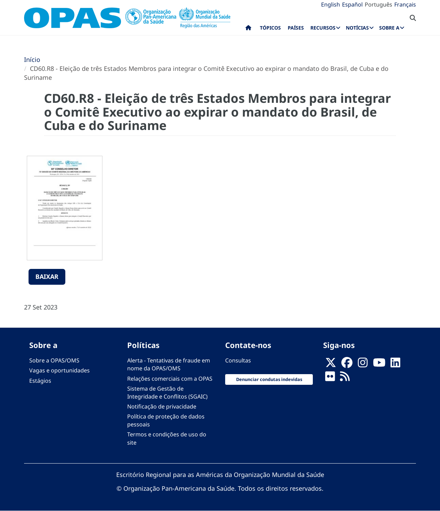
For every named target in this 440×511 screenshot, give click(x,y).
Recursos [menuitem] (323, 27)
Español (352, 4)
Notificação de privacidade (161, 406)
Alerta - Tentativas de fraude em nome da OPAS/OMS (168, 364)
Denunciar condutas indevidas (269, 379)
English (330, 4)
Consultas (238, 360)
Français (405, 4)
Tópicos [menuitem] (270, 27)
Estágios (40, 380)
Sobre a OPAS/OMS (54, 360)
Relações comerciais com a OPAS (169, 378)
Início (32, 59)
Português (378, 4)
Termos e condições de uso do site (166, 438)
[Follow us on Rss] (345, 378)
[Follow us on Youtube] (379, 364)
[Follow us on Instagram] (362, 364)
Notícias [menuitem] (357, 27)
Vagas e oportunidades (59, 370)
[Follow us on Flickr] (330, 378)
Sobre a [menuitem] (389, 27)
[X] (330, 364)
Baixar (46, 276)
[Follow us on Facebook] (346, 364)
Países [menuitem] (296, 27)
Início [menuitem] (248, 29)
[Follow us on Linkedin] (395, 364)
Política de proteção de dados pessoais (166, 420)
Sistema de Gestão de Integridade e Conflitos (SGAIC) (167, 392)
